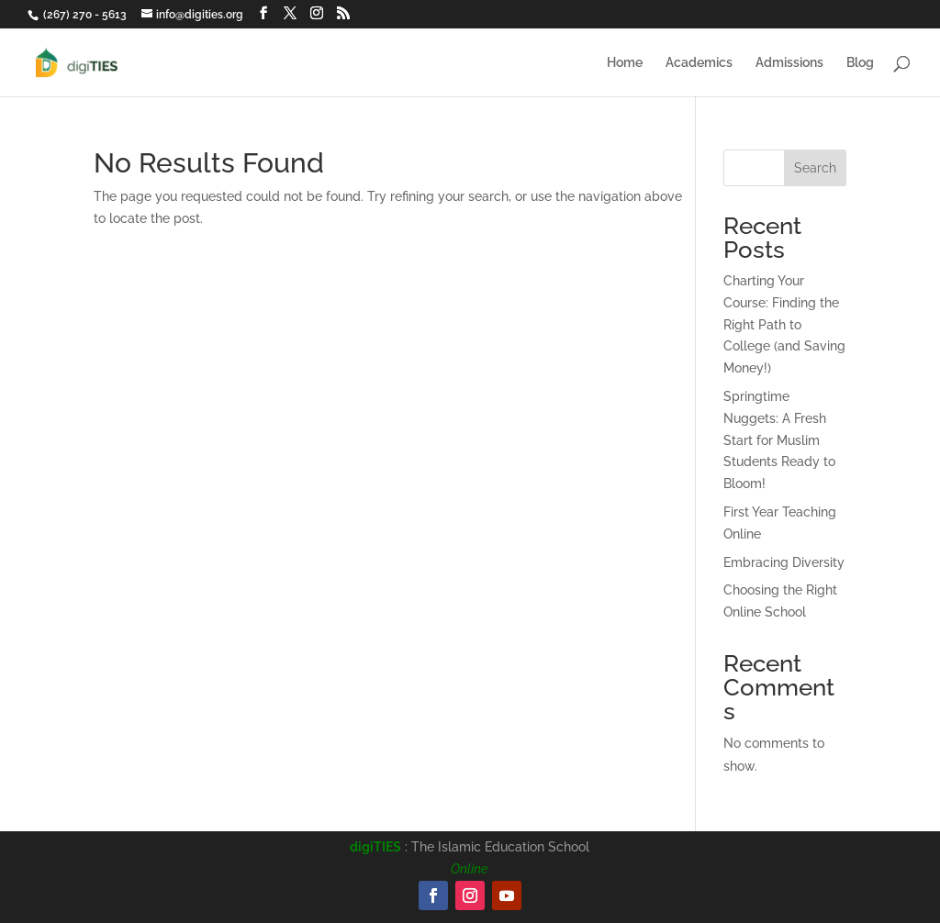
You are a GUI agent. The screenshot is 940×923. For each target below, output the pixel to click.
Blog (860, 63)
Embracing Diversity (784, 562)
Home (625, 63)
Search (815, 168)
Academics (699, 63)
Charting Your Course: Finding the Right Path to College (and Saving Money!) (784, 324)
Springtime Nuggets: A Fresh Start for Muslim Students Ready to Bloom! (779, 440)
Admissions (789, 63)
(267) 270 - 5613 (85, 14)
